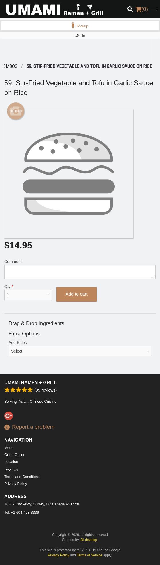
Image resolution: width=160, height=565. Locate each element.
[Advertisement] (80, 50)
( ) (141, 9)
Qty (28, 292)
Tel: (21, 512)
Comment (80, 269)
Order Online (14, 455)
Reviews (11, 470)
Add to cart (77, 294)
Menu (8, 447)
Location (11, 461)
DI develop (89, 540)
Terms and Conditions (22, 477)
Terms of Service (89, 555)
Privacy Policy (15, 483)
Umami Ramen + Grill (30, 382)
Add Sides (80, 348)
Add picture (16, 111)
